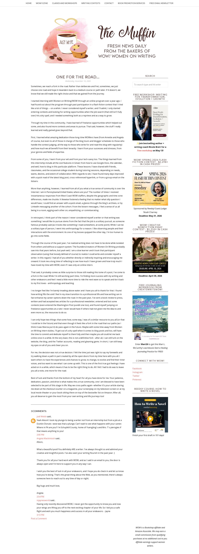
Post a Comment (39, 518)
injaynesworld (43, 500)
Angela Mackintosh (46, 438)
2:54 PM (40, 496)
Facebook (137, 368)
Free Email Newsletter (161, 3)
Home (29, 3)
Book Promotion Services (131, 3)
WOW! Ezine (42, 3)
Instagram (137, 372)
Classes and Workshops (64, 3)
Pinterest (136, 379)
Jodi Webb (41, 416)
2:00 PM (40, 434)
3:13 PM (40, 514)
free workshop (144, 150)
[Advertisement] (150, 481)
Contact (109, 3)
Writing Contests (90, 3)
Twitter (135, 375)
